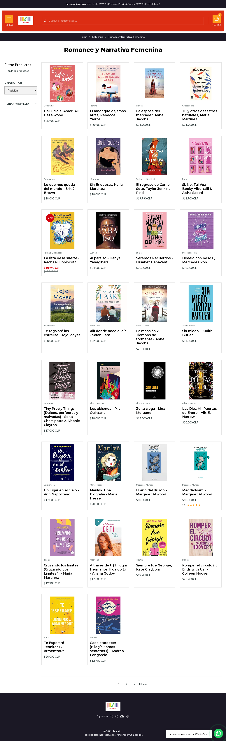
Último (143, 684)
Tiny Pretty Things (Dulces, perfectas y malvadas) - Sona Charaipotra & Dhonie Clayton (62, 423)
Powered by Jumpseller (129, 734)
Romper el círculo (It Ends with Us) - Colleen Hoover (199, 576)
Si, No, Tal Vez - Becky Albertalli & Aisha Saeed (197, 195)
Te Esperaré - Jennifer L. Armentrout (55, 653)
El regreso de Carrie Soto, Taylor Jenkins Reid (153, 195)
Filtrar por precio (20, 103)
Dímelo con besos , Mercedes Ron (198, 266)
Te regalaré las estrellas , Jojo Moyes (62, 340)
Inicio (84, 37)
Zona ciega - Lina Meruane (150, 417)
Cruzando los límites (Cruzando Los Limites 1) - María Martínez (61, 578)
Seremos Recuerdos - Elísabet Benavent (154, 266)
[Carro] (217, 20)
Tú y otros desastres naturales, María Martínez (199, 115)
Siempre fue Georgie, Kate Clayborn (154, 574)
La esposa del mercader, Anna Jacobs (149, 115)
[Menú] (9, 20)
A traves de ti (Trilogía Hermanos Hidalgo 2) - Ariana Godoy (108, 576)
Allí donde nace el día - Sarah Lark (108, 340)
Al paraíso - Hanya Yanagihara (105, 266)
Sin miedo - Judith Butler (197, 340)
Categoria (97, 37)
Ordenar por (13, 82)
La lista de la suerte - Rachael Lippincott (62, 266)
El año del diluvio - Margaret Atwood (151, 499)
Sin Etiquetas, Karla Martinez (106, 193)
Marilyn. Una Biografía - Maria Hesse (103, 501)
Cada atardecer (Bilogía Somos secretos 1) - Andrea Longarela (107, 655)
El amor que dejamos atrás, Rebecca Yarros (108, 115)
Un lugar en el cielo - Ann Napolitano (61, 499)
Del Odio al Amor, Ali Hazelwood (61, 113)
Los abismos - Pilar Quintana (106, 417)
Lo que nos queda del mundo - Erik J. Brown (59, 195)
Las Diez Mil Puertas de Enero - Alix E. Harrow (199, 419)
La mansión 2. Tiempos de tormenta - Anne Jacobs (150, 344)
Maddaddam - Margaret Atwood (197, 499)
